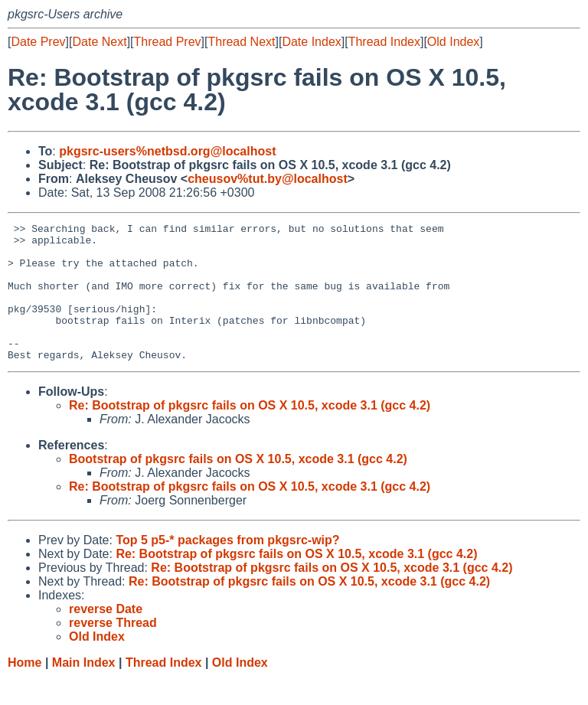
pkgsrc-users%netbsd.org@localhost (167, 151)
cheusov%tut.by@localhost (268, 178)
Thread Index (384, 41)
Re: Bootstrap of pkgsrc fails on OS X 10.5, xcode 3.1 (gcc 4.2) (249, 432)
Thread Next (241, 41)
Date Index (311, 41)
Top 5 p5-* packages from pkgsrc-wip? (227, 567)
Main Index (84, 690)
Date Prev (38, 41)
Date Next (99, 41)
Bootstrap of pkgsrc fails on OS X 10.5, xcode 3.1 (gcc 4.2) (238, 486)
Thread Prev (167, 41)
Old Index (453, 41)
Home (24, 690)
